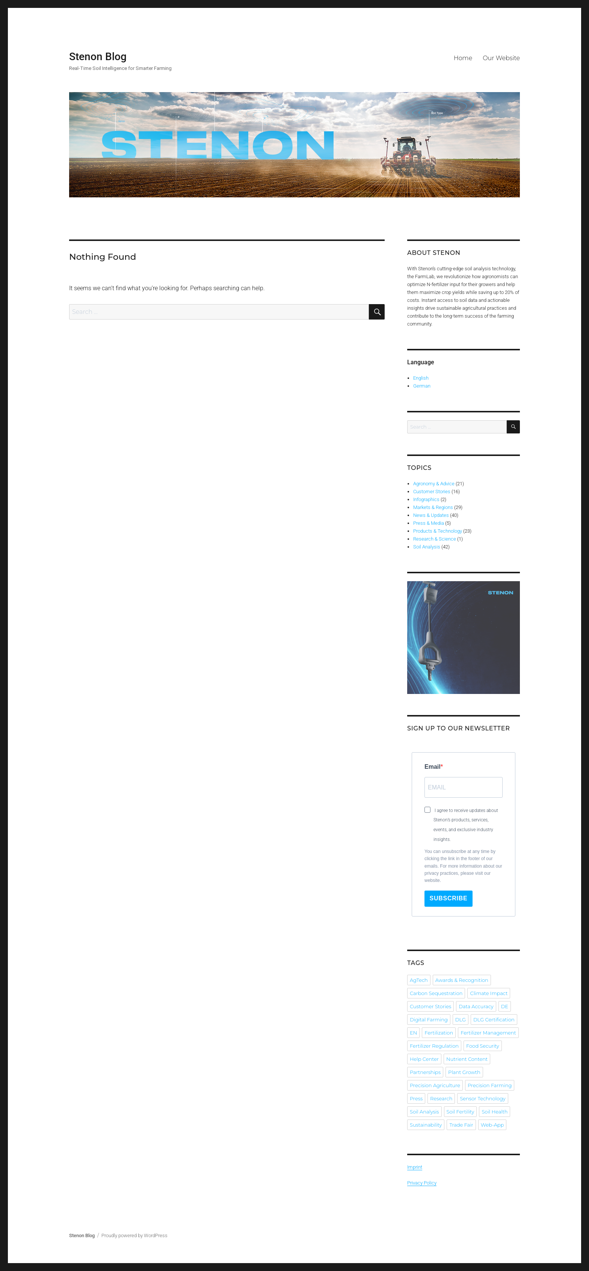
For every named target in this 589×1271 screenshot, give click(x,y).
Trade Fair (461, 1125)
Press (416, 1098)
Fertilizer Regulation (434, 1046)
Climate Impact (488, 993)
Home (463, 58)
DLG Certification (494, 1019)
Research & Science (434, 539)
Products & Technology (437, 531)
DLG (460, 1019)
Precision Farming (490, 1085)
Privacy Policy (421, 1183)
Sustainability (426, 1125)
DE (504, 1006)
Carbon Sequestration (436, 993)
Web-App (492, 1125)
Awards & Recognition (461, 980)
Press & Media (428, 523)
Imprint (414, 1167)
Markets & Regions (433, 507)
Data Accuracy (476, 1006)
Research (441, 1098)
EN (413, 1033)
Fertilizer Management (488, 1033)
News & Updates (431, 515)
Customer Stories (431, 491)
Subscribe (449, 898)
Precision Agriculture (435, 1085)
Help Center (424, 1059)
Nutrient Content (467, 1059)
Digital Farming (429, 1019)
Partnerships (425, 1072)
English (421, 378)
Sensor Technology (482, 1098)
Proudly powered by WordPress (134, 1235)
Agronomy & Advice (434, 483)
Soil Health (494, 1112)
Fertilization (438, 1033)
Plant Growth (464, 1072)
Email (432, 767)
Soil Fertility (460, 1112)
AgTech (419, 980)
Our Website (501, 58)
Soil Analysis (426, 547)
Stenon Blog (98, 56)
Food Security (482, 1046)
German (421, 386)
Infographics (426, 499)
